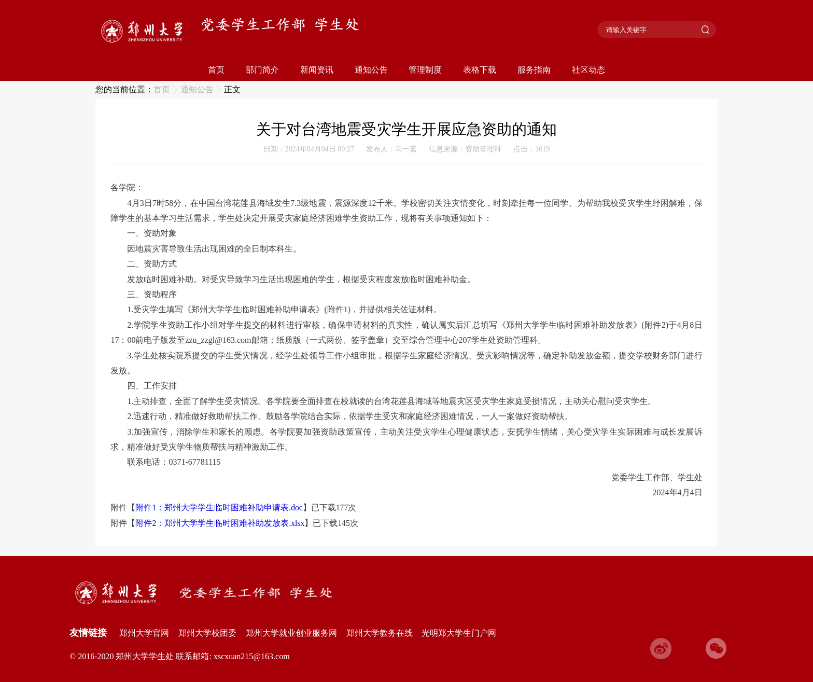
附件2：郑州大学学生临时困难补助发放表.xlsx (219, 523)
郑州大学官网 (144, 633)
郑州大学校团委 (207, 633)
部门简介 (262, 69)
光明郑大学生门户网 (459, 633)
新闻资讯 (316, 69)
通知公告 (371, 69)
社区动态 (588, 69)
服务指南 (534, 69)
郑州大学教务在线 (379, 633)
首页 (216, 69)
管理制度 (425, 69)
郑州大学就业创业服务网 (291, 633)
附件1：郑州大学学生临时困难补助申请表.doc (218, 507)
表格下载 (479, 69)
